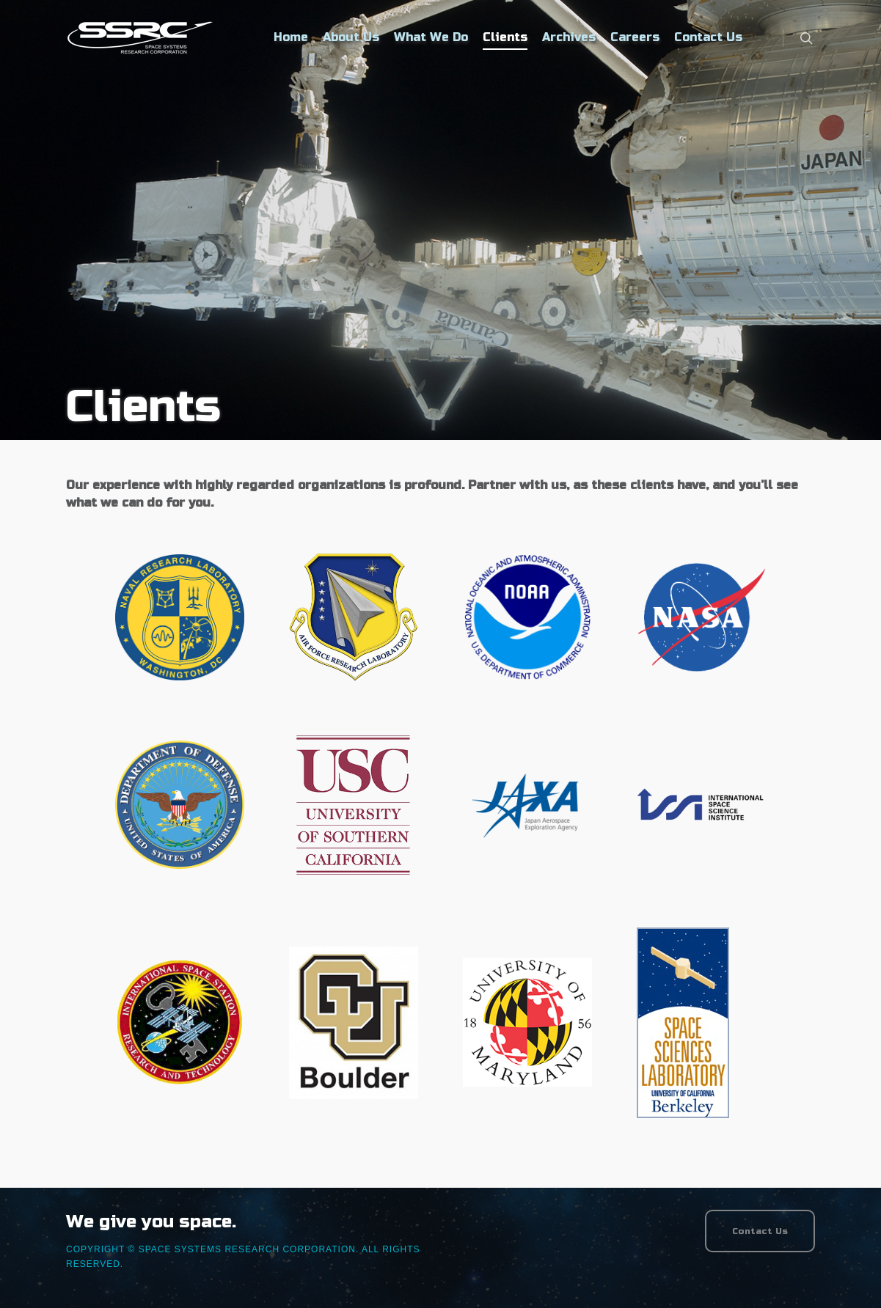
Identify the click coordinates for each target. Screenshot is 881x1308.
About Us (351, 37)
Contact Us (708, 37)
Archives (569, 37)
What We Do (431, 37)
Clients (505, 37)
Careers (634, 37)
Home (291, 37)
